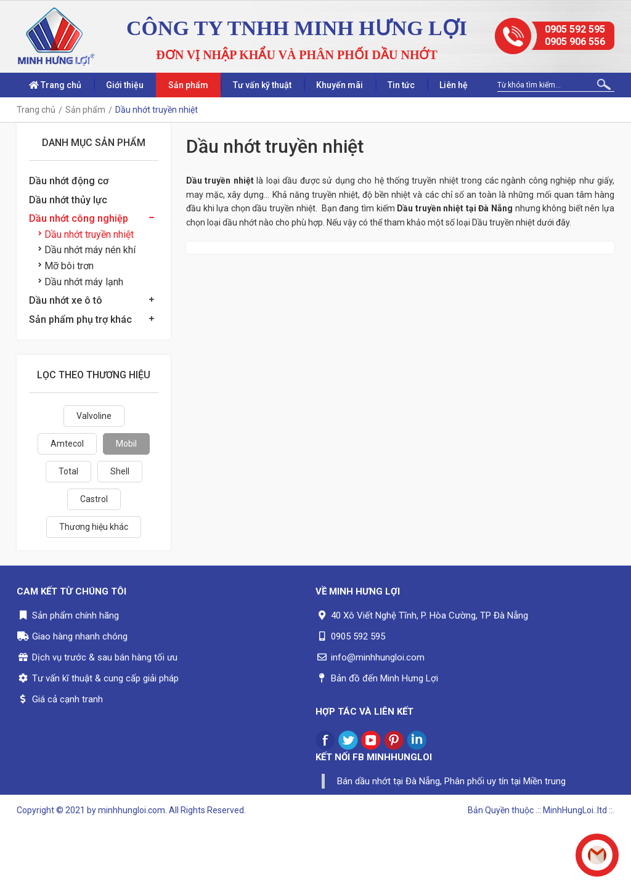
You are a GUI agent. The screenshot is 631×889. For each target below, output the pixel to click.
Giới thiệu (125, 85)
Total (68, 471)
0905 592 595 (575, 29)
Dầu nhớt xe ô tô (65, 300)
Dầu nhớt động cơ (68, 181)
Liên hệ (453, 85)
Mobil (126, 444)
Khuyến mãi (339, 85)
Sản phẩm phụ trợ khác (80, 319)
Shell (119, 471)
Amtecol (67, 444)
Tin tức (401, 85)
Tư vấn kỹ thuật (262, 85)
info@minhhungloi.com (378, 657)
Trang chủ (55, 85)
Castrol (94, 499)
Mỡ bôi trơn (66, 266)
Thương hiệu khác (93, 527)
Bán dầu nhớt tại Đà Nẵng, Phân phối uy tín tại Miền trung (451, 781)
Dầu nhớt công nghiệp (78, 218)
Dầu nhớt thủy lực (68, 200)
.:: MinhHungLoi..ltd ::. (574, 810)
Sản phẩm (188, 85)
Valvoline (94, 416)
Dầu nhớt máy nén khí (87, 250)
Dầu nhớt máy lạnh (80, 282)
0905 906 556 (575, 41)
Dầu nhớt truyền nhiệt (86, 234)
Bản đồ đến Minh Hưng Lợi (384, 678)
